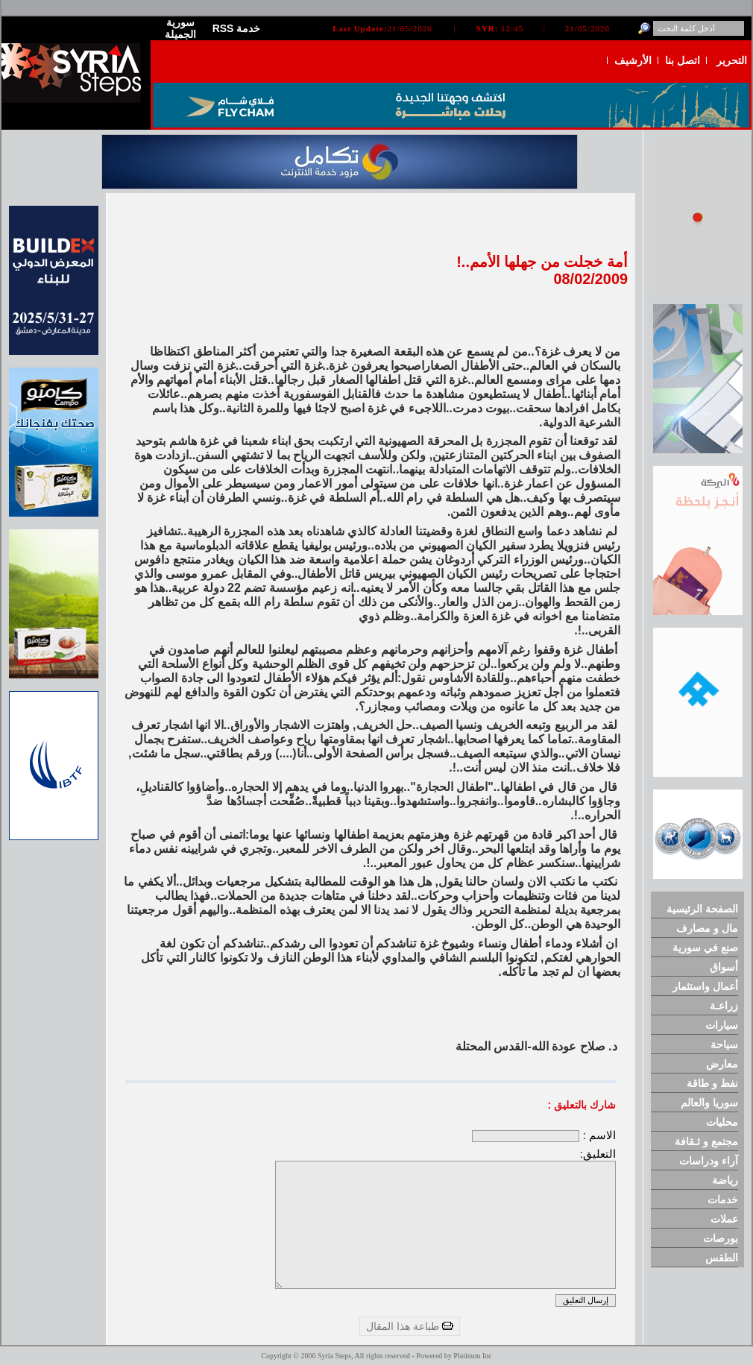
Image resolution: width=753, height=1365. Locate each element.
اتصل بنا (682, 60)
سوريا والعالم (709, 1103)
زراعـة (724, 1006)
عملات (724, 1219)
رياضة (725, 1180)
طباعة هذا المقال (409, 1326)
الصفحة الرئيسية (702, 909)
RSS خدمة (236, 28)
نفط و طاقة (712, 1083)
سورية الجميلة (180, 28)
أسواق (724, 967)
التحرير (731, 60)
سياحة (724, 1044)
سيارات (721, 1025)
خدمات (723, 1199)
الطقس (721, 1258)
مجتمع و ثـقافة (706, 1141)
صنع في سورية (705, 947)
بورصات (720, 1238)
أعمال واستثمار (705, 986)
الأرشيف (633, 60)
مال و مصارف (707, 928)
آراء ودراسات (708, 1161)
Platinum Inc (472, 1356)
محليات (722, 1122)
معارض (722, 1064)
